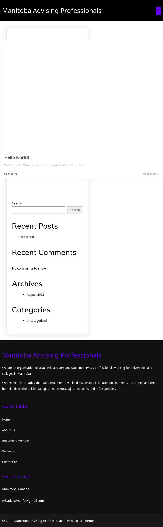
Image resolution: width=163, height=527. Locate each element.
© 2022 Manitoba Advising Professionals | (34, 521)
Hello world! (26, 237)
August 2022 (35, 294)
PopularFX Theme (80, 521)
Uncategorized (37, 321)
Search (17, 203)
